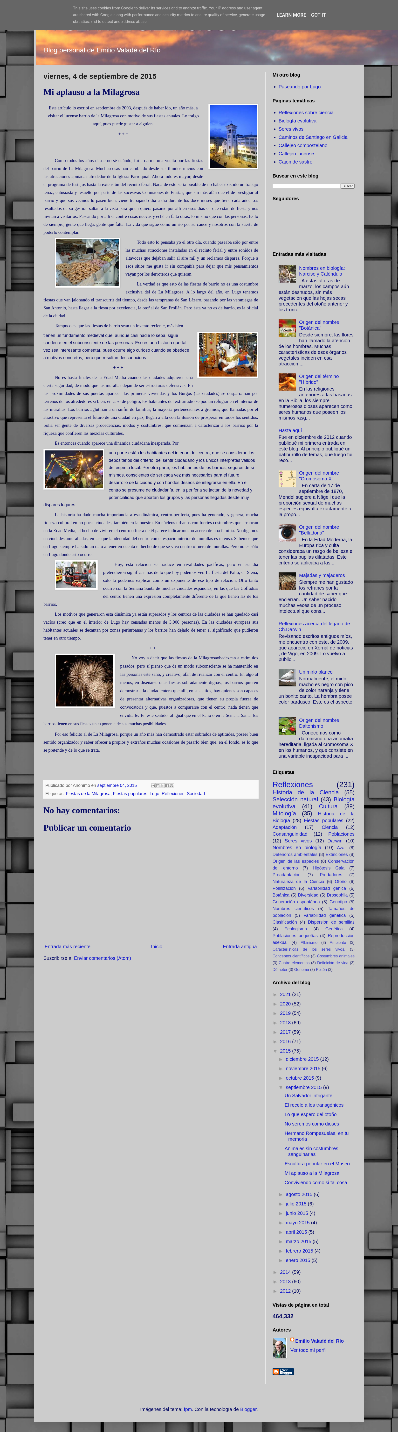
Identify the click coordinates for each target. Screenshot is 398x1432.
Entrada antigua (240, 946)
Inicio (156, 946)
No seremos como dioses (312, 1123)
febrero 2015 (300, 1251)
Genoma (301, 970)
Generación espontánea (296, 901)
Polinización (284, 888)
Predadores (331, 874)
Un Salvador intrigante (308, 1095)
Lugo (154, 793)
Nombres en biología (297, 847)
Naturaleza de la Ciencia (298, 881)
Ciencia (330, 827)
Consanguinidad (290, 834)
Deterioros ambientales (295, 854)
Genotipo (338, 901)
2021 (286, 994)
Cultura (328, 806)
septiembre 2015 (304, 1087)
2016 (286, 1041)
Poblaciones (341, 834)
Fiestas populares (130, 793)
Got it (318, 15)
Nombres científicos (293, 908)
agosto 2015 (300, 1194)
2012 (286, 1291)
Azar (341, 847)
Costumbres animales (336, 956)
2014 (286, 1272)
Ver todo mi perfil (308, 1350)
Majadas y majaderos (322, 575)
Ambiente (338, 942)
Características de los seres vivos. (309, 949)
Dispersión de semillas (331, 922)
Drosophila (337, 895)
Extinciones (337, 854)
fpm (188, 1409)
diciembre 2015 (303, 1059)
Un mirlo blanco (316, 672)
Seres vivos (291, 129)
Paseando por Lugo (300, 86)
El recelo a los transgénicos (314, 1105)
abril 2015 (297, 1232)
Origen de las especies (296, 861)
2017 (286, 1032)
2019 (286, 1013)
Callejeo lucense (296, 153)
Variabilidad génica (327, 888)
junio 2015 (297, 1213)
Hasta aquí (290, 430)
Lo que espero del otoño (311, 1114)
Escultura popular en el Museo (317, 1163)
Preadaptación (287, 874)
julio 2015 (297, 1203)
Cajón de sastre (295, 161)
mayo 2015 (298, 1222)
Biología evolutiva (297, 120)
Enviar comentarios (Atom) (102, 958)
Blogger (248, 1409)
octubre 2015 (300, 1078)
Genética (334, 928)
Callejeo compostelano (303, 145)
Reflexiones (173, 793)
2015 (286, 1051)
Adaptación (285, 827)
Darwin (335, 840)
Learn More (291, 15)
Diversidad (308, 895)
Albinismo (309, 942)
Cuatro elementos (294, 963)
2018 (286, 1022)
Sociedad (196, 793)
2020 (286, 1003)
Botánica (281, 895)
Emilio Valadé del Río (319, 1341)
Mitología (284, 813)
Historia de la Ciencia (306, 792)
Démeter (280, 970)
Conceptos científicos (291, 956)
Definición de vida (332, 963)
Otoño (341, 881)
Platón (321, 970)
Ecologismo (295, 928)
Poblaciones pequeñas (295, 935)
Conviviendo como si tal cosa (316, 1182)
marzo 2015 (299, 1241)
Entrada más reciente (67, 946)
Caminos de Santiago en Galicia (313, 137)
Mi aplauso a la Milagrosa (312, 1173)
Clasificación (285, 922)
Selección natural (295, 799)
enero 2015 (299, 1260)
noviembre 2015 (304, 1068)
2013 (286, 1281)
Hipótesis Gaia (328, 868)
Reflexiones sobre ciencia (306, 112)
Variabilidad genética (324, 915)
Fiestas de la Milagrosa (88, 793)
